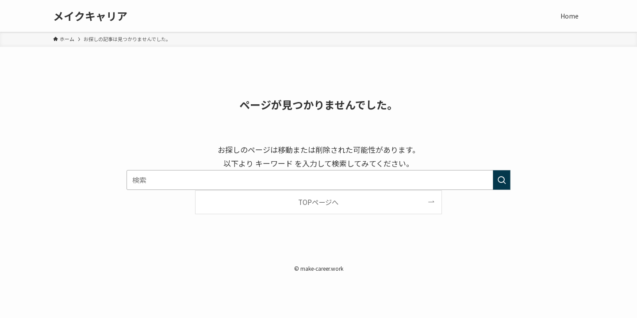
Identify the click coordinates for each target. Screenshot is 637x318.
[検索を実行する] (501, 180)
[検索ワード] (318, 180)
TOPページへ (318, 202)
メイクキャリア (90, 16)
